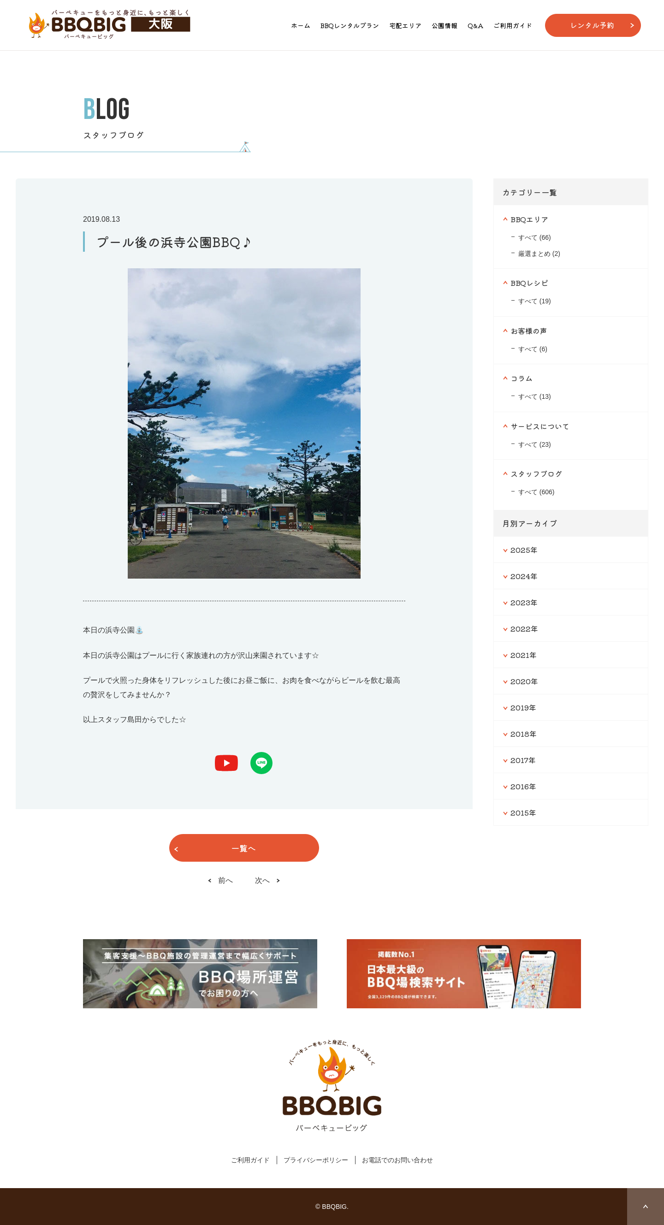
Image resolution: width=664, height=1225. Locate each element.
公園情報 (444, 25)
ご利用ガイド (512, 25)
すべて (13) (534, 396)
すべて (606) (536, 492)
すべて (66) (534, 237)
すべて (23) (534, 444)
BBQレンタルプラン (349, 25)
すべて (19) (534, 301)
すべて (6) (532, 349)
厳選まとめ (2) (539, 253)
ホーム (300, 25)
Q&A (475, 25)
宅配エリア (405, 25)
